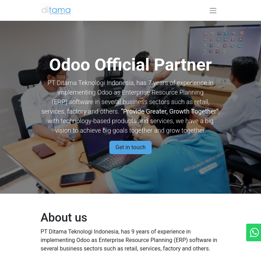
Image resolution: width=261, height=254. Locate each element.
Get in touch (130, 147)
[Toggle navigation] (213, 10)
